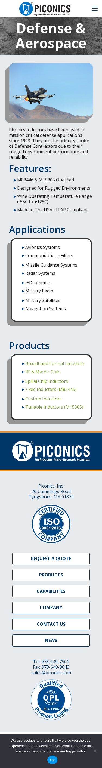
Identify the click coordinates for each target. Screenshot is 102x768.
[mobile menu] (94, 8)
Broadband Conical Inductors (55, 363)
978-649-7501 (55, 662)
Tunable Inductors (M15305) (54, 407)
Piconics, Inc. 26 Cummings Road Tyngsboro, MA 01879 (51, 491)
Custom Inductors (43, 399)
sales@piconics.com (51, 673)
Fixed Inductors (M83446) (50, 389)
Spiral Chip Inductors (46, 381)
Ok (52, 760)
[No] (95, 751)
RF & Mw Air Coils (42, 372)
